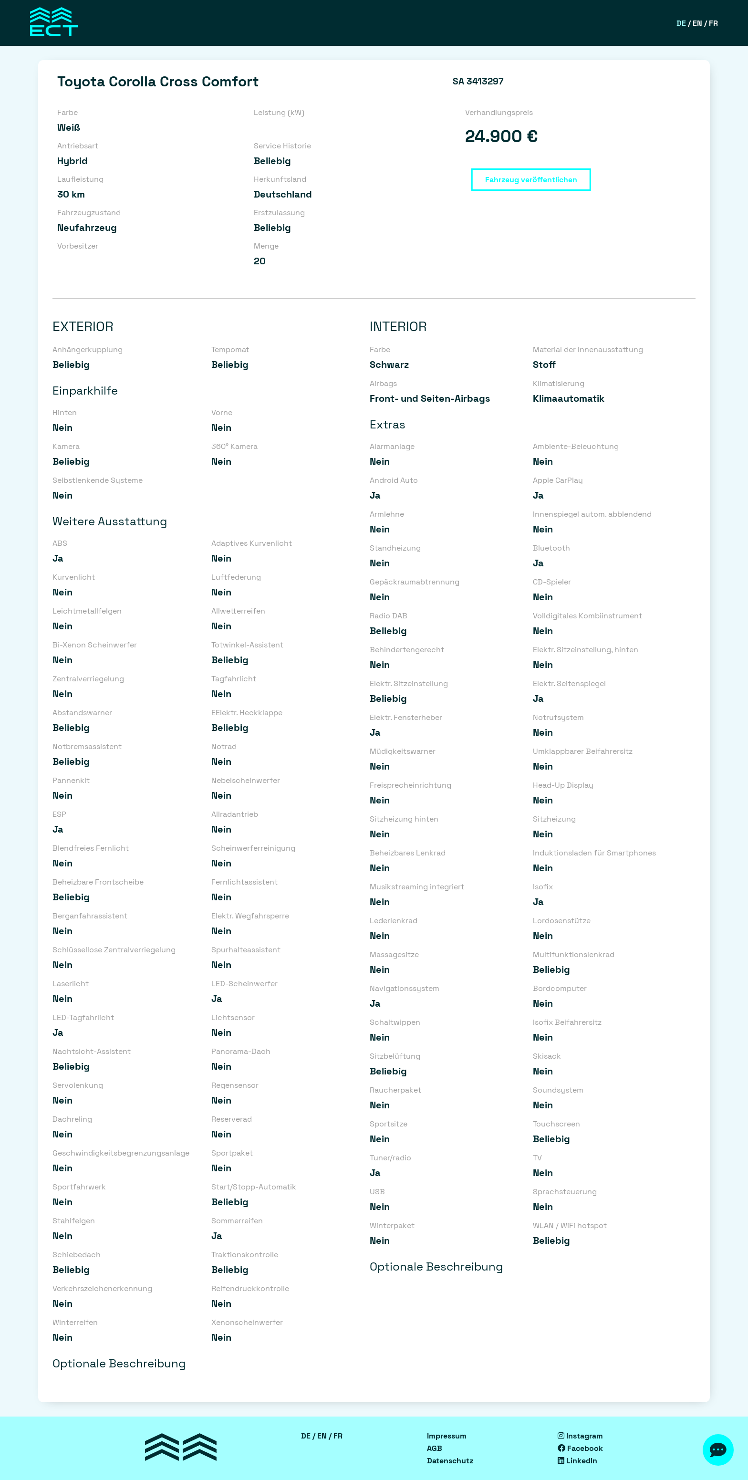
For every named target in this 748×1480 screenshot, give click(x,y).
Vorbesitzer (77, 246)
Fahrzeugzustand (89, 213)
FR (713, 23)
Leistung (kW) (279, 112)
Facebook (580, 1448)
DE (681, 23)
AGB (434, 1448)
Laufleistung (80, 179)
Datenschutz (450, 1461)
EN (697, 23)
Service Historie (282, 146)
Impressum (447, 1436)
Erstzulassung (279, 213)
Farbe (67, 112)
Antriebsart (77, 146)
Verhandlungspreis (499, 112)
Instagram (580, 1436)
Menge (266, 246)
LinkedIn (577, 1461)
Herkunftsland (280, 179)
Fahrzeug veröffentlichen (531, 180)
